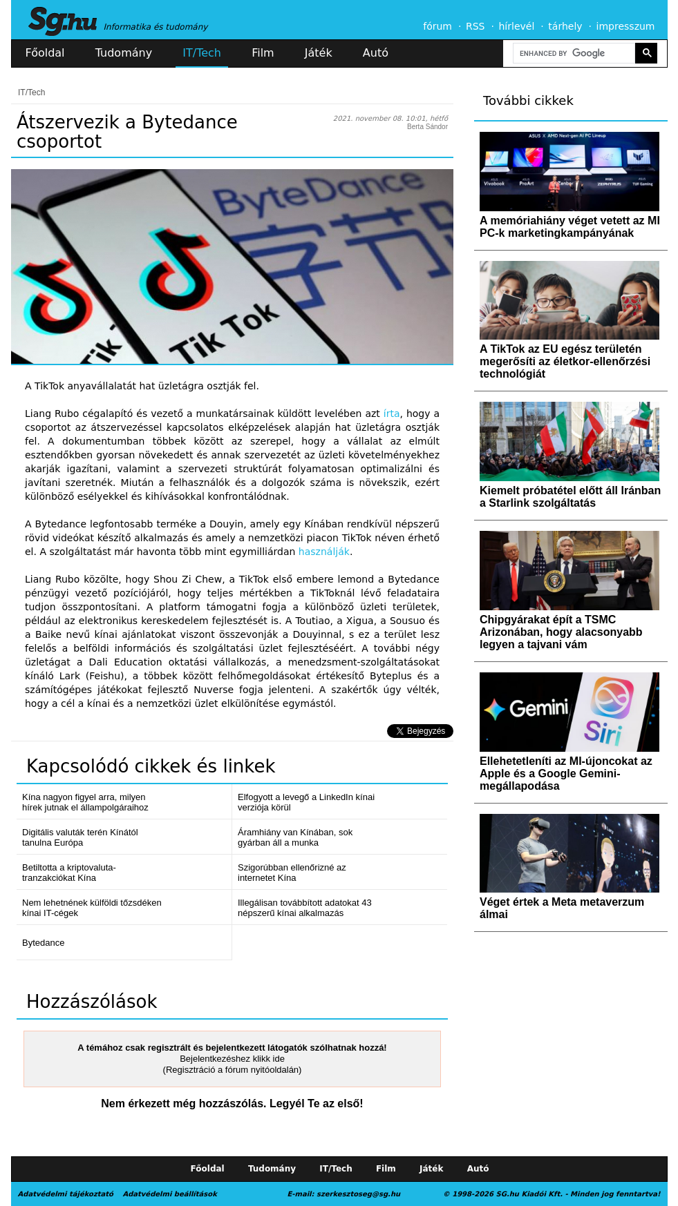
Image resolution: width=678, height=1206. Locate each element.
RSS (475, 26)
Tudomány (123, 52)
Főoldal (45, 52)
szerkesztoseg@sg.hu (358, 1194)
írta (392, 413)
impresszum (625, 26)
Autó (375, 52)
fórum (437, 26)
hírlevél (517, 26)
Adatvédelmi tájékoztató (65, 1194)
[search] (573, 53)
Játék (318, 52)
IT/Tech (201, 52)
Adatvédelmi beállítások (169, 1194)
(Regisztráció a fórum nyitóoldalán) (232, 1069)
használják (324, 551)
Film (263, 52)
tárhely (565, 26)
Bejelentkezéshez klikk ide (232, 1058)
